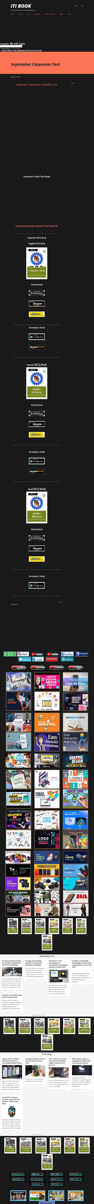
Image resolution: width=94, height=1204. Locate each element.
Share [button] (73, 83)
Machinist (37, 14)
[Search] (76, 6)
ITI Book (21, 6)
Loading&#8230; (36, 131)
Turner (20, 14)
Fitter (28, 14)
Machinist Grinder (50, 14)
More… (70, 14)
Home (12, 14)
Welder (61, 14)
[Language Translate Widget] (11, 46)
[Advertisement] (47, 30)
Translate (15, 48)
